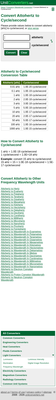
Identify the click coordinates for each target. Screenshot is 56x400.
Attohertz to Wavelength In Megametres (22, 242)
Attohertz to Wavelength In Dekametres (22, 250)
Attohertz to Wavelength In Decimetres (21, 256)
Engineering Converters (15, 342)
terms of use (18, 392)
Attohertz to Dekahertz (13, 210)
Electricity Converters (14, 371)
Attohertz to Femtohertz (13, 229)
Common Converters (14, 338)
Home (3, 7)
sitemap (47, 392)
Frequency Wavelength (13, 367)
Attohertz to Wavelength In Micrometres (22, 264)
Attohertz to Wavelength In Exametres (21, 231)
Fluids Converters (12, 351)
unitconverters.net (34, 395)
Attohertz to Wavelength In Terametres (21, 237)
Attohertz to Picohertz (12, 226)
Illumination (8, 363)
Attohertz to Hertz (10, 188)
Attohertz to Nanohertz (13, 223)
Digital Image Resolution (38, 363)
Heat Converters (11, 346)
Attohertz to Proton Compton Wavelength (22, 274)
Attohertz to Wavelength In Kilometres (21, 245)
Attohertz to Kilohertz (12, 205)
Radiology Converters (14, 379)
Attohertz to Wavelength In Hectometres (22, 248)
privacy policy (34, 392)
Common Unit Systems (15, 384)
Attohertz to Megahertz (13, 202)
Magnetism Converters (15, 375)
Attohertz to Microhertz (13, 221)
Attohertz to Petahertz (12, 194)
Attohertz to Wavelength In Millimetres (21, 261)
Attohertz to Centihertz (13, 215)
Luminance (8, 359)
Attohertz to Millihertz (12, 218)
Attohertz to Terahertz (12, 196)
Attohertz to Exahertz (12, 191)
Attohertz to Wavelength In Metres (19, 253)
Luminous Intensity (36, 359)
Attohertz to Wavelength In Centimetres (22, 258)
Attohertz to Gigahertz (12, 199)
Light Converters (12, 355)
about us (5, 392)
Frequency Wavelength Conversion (19, 7)
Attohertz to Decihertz (12, 213)
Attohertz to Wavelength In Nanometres (22, 266)
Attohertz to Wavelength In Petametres (21, 234)
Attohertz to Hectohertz (13, 207)
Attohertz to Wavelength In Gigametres (21, 239)
